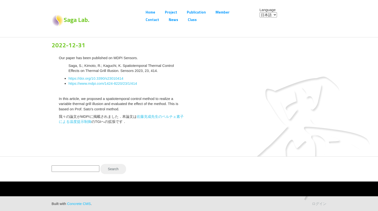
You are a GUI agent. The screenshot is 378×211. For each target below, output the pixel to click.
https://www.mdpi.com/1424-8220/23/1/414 (102, 83)
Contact (152, 19)
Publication (196, 12)
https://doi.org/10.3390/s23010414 (95, 78)
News (173, 19)
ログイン (319, 204)
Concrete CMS (79, 204)
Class (192, 19)
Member (223, 12)
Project (171, 12)
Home (150, 12)
